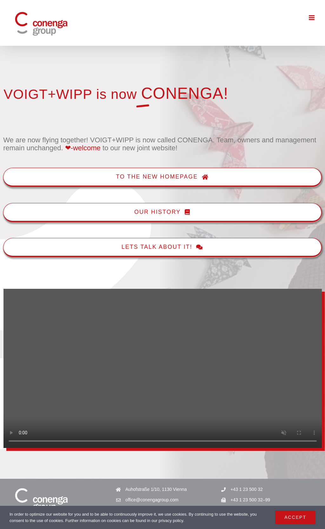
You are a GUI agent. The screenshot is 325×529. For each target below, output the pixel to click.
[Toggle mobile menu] (312, 17)
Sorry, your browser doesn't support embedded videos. (162, 368)
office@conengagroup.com (151, 499)
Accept (295, 517)
